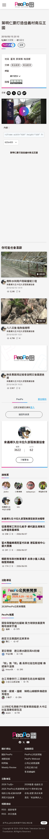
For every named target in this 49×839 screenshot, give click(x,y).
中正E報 (9, 654)
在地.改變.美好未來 (34, 793)
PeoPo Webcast (32, 759)
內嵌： (7, 127)
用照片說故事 (8, 797)
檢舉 (21, 45)
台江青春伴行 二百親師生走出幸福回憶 (23, 678)
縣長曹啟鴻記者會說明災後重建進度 (25, 376)
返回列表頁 (24, 414)
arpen (8, 713)
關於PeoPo (7, 754)
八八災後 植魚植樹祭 (18, 327)
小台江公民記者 (13, 682)
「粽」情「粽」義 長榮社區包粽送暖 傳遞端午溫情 (24, 664)
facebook (20, 742)
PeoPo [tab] (19, 399)
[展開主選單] (4, 5)
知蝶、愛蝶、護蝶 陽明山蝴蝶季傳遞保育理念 (24, 692)
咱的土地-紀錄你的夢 (12, 793)
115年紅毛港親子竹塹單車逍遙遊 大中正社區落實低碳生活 (24, 708)
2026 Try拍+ (7, 784)
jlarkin (6, 492)
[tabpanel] (24, 407)
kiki (18, 507)
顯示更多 (15, 76)
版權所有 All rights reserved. (16, 82)
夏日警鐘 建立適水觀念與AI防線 (20, 650)
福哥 (8, 629)
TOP (44, 823)
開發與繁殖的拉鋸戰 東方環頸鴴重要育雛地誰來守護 (23, 624)
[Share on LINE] (19, 93)
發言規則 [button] (42, 399)
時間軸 (5, 763)
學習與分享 (43, 492)
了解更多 (24, 460)
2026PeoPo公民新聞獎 (13, 606)
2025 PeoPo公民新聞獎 (13, 789)
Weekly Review (9, 767)
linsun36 (9, 669)
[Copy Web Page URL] (24, 93)
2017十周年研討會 (33, 789)
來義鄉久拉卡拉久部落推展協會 (20, 284)
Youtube (28, 742)
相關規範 (6, 759)
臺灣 (12, 59)
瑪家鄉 (27, 59)
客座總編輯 (30, 772)
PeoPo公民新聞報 (33, 754)
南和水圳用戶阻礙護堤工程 (22, 281)
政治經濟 (16, 65)
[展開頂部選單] (44, 5)
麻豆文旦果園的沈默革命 (15, 638)
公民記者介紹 (31, 767)
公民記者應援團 (32, 763)
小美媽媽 (18, 492)
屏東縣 (19, 59)
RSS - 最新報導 (9, 810)
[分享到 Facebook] (9, 93)
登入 (32, 407)
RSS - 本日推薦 (9, 814)
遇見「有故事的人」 (34, 797)
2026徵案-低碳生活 (34, 784)
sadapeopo (30, 492)
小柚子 (9, 697)
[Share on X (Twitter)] (14, 93)
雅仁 (8, 641)
